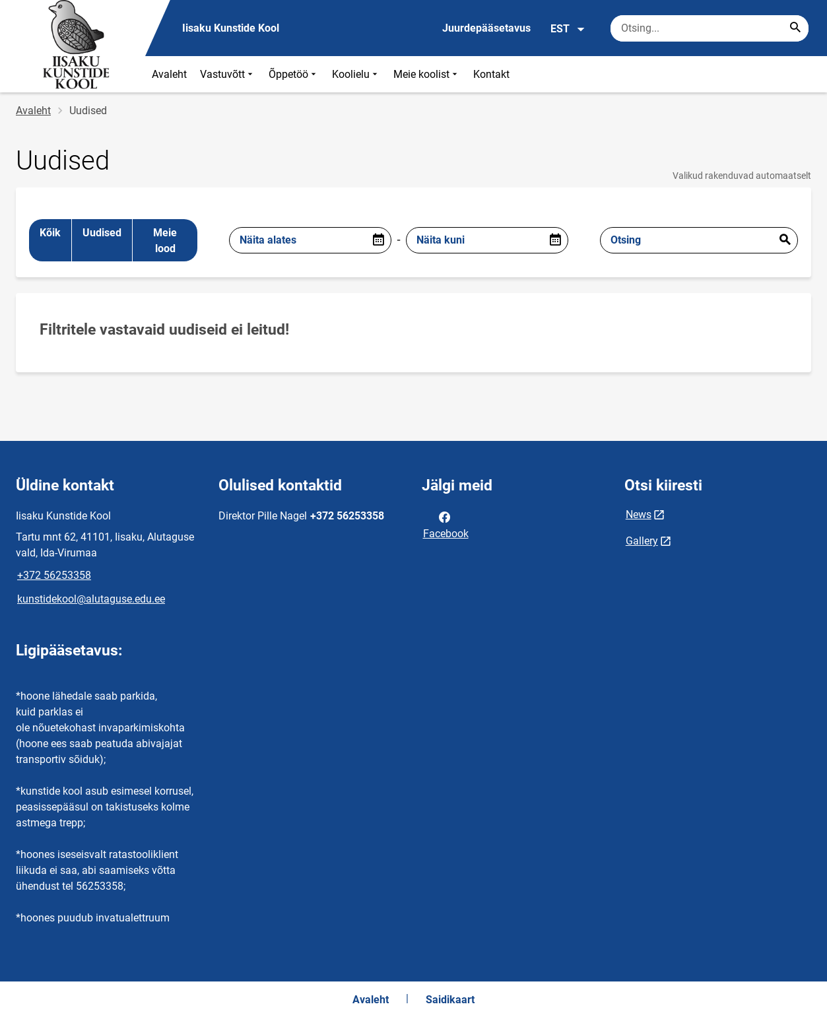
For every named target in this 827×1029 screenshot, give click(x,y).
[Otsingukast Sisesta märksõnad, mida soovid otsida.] (710, 28)
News (638, 514)
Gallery (642, 541)
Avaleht (169, 74)
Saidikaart (450, 999)
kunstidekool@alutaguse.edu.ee (91, 599)
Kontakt (491, 74)
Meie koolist (426, 74)
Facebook (446, 524)
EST (567, 29)
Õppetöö (294, 74)
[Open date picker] (378, 240)
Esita (785, 240)
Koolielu (356, 74)
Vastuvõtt (227, 74)
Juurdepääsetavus (486, 28)
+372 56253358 (54, 575)
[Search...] (795, 28)
